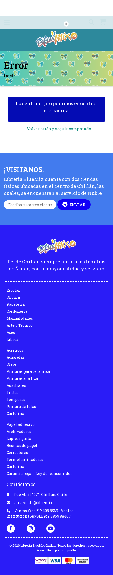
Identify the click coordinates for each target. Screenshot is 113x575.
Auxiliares (16, 385)
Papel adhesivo (21, 424)
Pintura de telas (21, 406)
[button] (89, 22)
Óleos (12, 364)
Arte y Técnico (20, 325)
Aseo (11, 332)
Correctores (17, 452)
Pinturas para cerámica (28, 371)
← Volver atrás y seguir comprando (56, 128)
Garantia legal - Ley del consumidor (39, 473)
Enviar (73, 204)
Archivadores (19, 431)
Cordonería (17, 311)
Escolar (13, 290)
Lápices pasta (19, 438)
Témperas (16, 399)
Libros (12, 339)
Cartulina (15, 413)
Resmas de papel (22, 445)
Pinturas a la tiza (22, 378)
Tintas (12, 392)
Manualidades (20, 318)
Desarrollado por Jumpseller (56, 550)
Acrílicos (15, 350)
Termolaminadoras (25, 459)
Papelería (16, 304)
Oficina (13, 297)
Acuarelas (15, 357)
